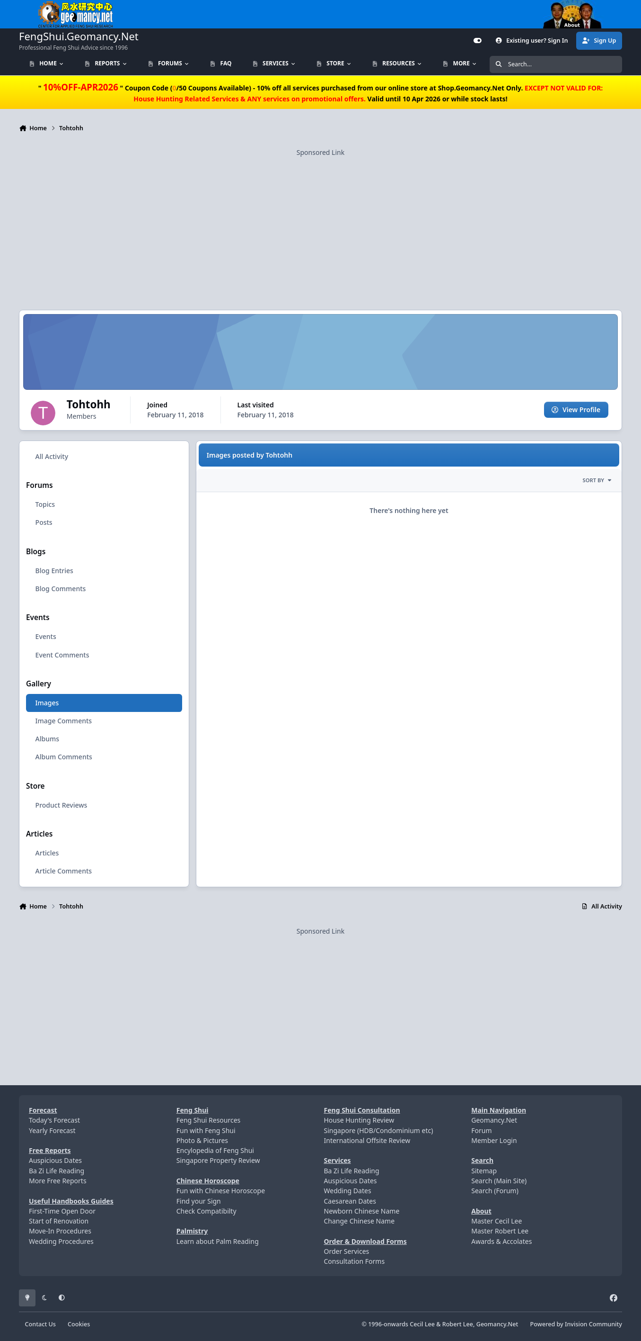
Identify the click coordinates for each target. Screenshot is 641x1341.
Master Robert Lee (499, 1230)
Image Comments (63, 721)
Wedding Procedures (61, 1241)
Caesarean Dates (350, 1201)
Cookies (79, 1324)
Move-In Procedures (60, 1230)
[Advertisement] (321, 223)
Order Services (346, 1251)
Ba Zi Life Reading (56, 1170)
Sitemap (484, 1170)
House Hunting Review (359, 1120)
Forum (481, 1130)
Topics (45, 504)
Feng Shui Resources (208, 1120)
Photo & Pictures (202, 1140)
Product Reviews (61, 805)
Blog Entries (54, 570)
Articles (47, 853)
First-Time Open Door (62, 1210)
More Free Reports (58, 1180)
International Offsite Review (367, 1140)
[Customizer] (478, 41)
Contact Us (40, 1324)
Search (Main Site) (499, 1180)
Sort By (597, 480)
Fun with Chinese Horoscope (220, 1190)
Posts (44, 522)
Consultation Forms (354, 1261)
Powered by (576, 1324)
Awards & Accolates (501, 1241)
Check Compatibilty (206, 1210)
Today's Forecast (54, 1120)
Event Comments (62, 654)
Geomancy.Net (494, 1120)
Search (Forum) (494, 1190)
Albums (47, 739)
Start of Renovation (58, 1220)
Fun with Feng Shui (206, 1130)
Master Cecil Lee (496, 1220)
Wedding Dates (347, 1190)
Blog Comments (60, 588)
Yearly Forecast (52, 1130)
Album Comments (63, 757)
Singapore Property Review (218, 1160)
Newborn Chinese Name (362, 1210)
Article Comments (63, 871)
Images (47, 702)
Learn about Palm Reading (217, 1241)
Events (45, 636)
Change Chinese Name (359, 1220)
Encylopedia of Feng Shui (215, 1150)
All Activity (51, 456)
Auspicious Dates (55, 1160)
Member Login (494, 1140)
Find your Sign (198, 1201)
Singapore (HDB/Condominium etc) (378, 1130)
